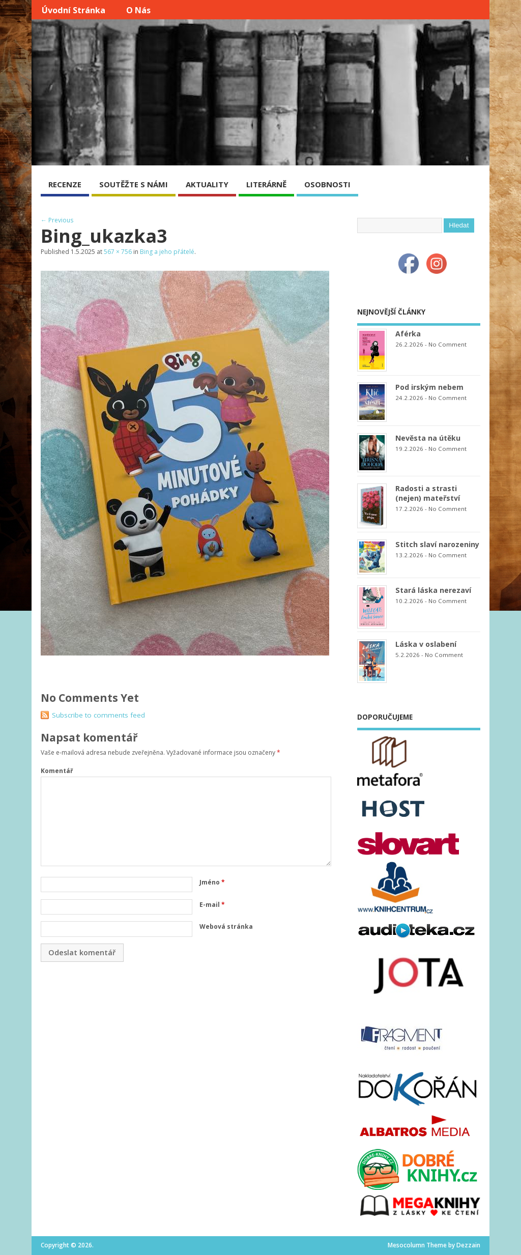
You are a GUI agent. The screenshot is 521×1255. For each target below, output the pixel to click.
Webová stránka (226, 926)
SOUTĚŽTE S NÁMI (133, 184)
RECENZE (64, 184)
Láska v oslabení (425, 644)
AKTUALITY (207, 184)
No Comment (447, 344)
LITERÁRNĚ (266, 184)
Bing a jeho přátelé (167, 251)
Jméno (212, 882)
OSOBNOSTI (327, 184)
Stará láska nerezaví (433, 590)
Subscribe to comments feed (98, 715)
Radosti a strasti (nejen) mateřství (427, 493)
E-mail (212, 904)
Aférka (408, 333)
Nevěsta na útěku (427, 438)
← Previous (57, 220)
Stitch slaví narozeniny (437, 544)
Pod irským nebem (429, 387)
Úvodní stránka (73, 10)
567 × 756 (118, 251)
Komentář (57, 770)
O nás (138, 10)
